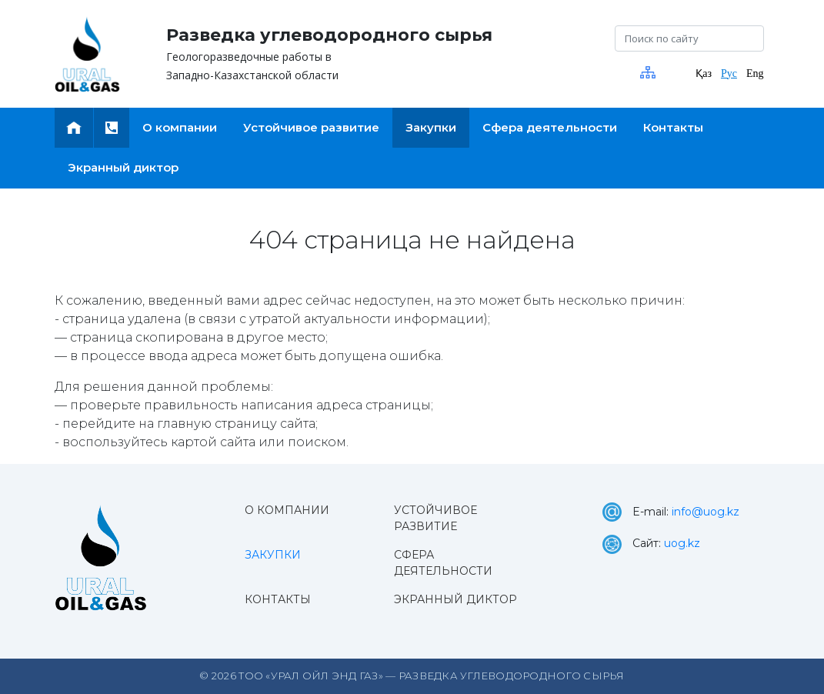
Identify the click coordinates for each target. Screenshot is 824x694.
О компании (287, 510)
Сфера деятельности (443, 563)
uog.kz (682, 543)
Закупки (273, 555)
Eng (755, 73)
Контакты (278, 599)
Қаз (704, 73)
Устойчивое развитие (435, 518)
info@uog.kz (705, 512)
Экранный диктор (455, 599)
